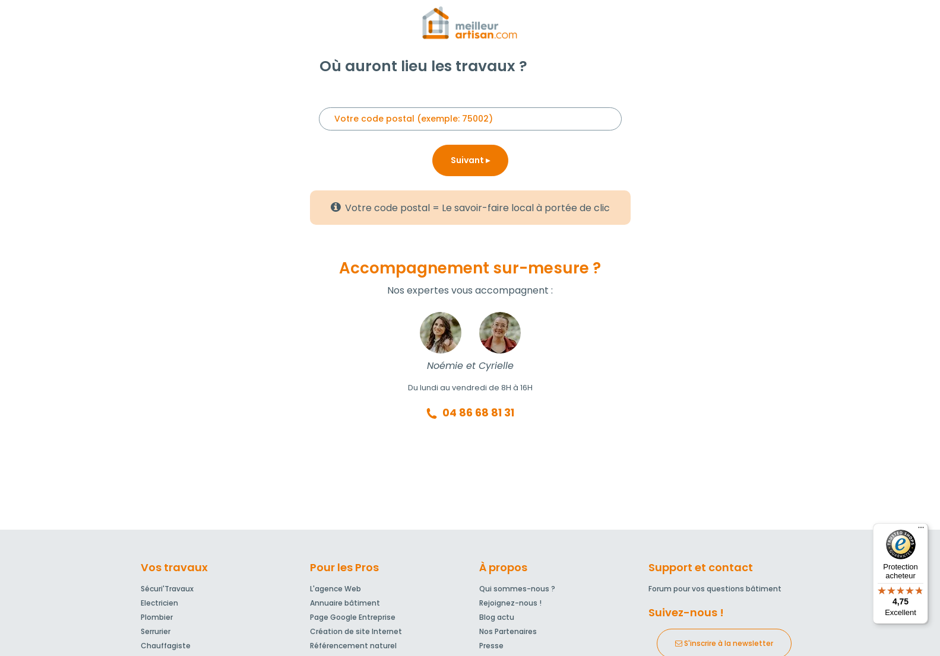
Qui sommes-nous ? (517, 589)
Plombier (157, 617)
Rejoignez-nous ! (510, 603)
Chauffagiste (166, 646)
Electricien (159, 603)
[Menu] (921, 530)
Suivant (470, 160)
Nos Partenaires (508, 631)
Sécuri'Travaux (167, 589)
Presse (491, 646)
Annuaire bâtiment (345, 603)
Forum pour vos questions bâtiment (714, 589)
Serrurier (155, 631)
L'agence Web (335, 589)
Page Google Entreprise (352, 617)
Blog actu (496, 617)
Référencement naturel (353, 646)
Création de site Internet (356, 631)
